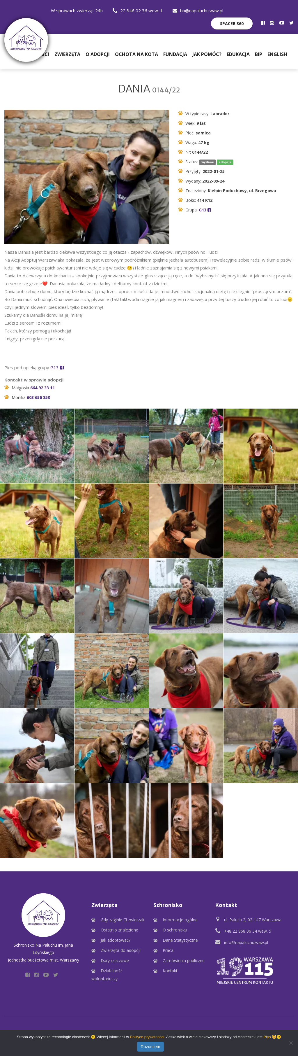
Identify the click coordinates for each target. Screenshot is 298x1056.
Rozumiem (150, 1046)
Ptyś (267, 1037)
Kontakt (170, 971)
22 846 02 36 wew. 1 (138, 10)
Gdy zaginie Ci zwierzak (122, 920)
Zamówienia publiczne (184, 961)
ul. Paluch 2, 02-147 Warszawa (252, 920)
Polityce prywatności (147, 1037)
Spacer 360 (232, 23)
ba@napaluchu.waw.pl (198, 10)
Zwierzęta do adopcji (120, 951)
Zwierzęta (67, 54)
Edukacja (238, 54)
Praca (168, 951)
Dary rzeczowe (115, 961)
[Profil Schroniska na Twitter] (291, 22)
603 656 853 (38, 398)
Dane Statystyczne (180, 941)
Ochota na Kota (136, 54)
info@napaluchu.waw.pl (246, 943)
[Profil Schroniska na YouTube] (281, 22)
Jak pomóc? (206, 54)
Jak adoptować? (115, 941)
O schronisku (175, 931)
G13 (205, 210)
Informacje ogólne (180, 920)
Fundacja (175, 54)
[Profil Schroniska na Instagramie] (272, 22)
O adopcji (98, 54)
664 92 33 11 (42, 388)
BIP (258, 54)
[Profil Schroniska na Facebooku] (263, 22)
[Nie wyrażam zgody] (291, 1043)
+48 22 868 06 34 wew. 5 (247, 932)
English (277, 54)
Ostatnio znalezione (119, 931)
